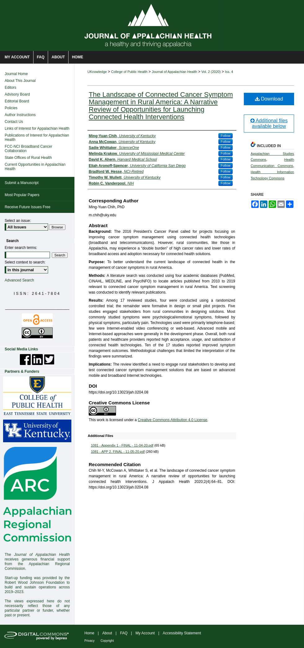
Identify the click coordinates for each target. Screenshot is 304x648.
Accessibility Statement (182, 633)
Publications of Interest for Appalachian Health (37, 137)
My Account (145, 633)
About (107, 633)
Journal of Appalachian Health (174, 72)
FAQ (123, 633)
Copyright (107, 640)
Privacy (89, 640)
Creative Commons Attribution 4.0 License (172, 420)
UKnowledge (97, 72)
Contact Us (14, 121)
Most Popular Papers (22, 195)
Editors (10, 87)
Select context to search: (25, 262)
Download (269, 98)
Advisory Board (17, 94)
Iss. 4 (229, 72)
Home (89, 633)
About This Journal (20, 81)
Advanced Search (19, 280)
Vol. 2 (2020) (211, 72)
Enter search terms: (21, 247)
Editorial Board (17, 101)
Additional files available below (269, 123)
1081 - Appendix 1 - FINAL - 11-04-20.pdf (122, 445)
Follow (225, 135)
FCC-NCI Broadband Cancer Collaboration (28, 148)
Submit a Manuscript (21, 183)
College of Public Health (129, 72)
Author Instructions (20, 115)
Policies (11, 108)
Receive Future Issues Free (27, 207)
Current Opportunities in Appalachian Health (35, 166)
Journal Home (16, 74)
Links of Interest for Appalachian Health (37, 128)
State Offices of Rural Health (28, 157)
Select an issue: (18, 220)
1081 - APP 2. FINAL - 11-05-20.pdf (118, 451)
